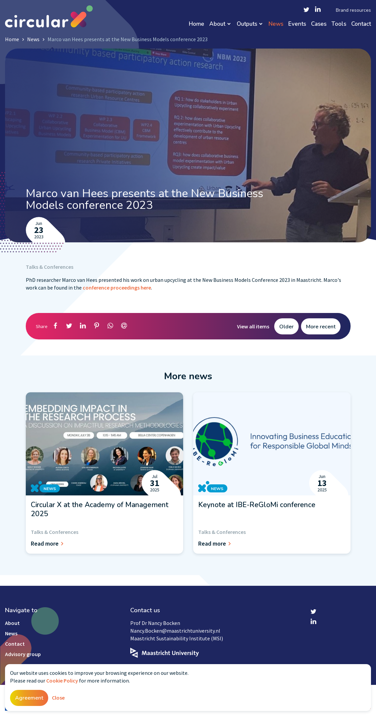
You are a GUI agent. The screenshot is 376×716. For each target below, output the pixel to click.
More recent (320, 326)
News (276, 24)
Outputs (247, 24)
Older (286, 326)
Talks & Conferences (49, 266)
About (217, 24)
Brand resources (353, 10)
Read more (48, 543)
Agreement (29, 698)
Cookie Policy (62, 680)
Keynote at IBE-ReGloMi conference (256, 504)
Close (58, 697)
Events (297, 24)
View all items (253, 326)
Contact (361, 24)
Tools (338, 24)
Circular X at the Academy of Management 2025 (99, 509)
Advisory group (23, 654)
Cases (318, 24)
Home (196, 24)
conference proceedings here (117, 287)
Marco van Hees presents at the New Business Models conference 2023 (128, 39)
